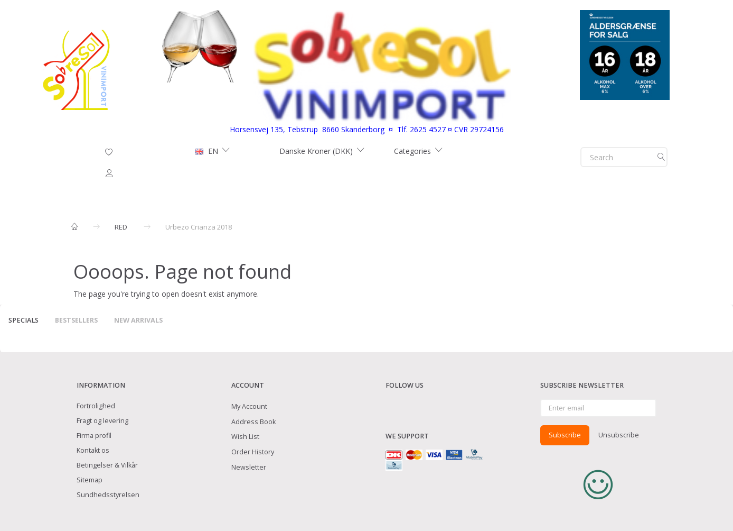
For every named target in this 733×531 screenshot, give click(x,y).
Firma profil (94, 435)
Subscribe (565, 435)
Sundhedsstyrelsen (108, 494)
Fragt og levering (102, 420)
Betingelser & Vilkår (107, 465)
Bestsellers (76, 320)
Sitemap (89, 479)
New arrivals (138, 320)
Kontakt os (93, 450)
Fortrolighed (96, 405)
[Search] (661, 157)
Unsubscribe (618, 435)
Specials (23, 320)
